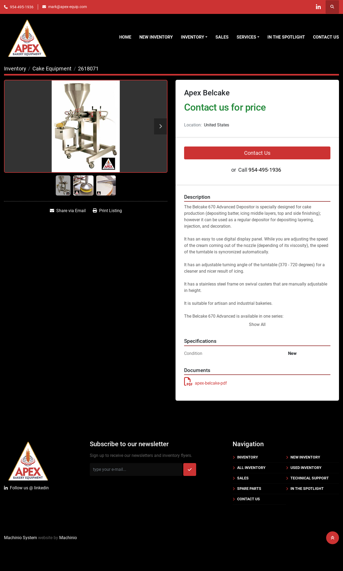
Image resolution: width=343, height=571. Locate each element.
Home (125, 37)
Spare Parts (249, 488)
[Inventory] (15, 68)
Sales (222, 37)
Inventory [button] (192, 37)
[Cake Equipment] (52, 68)
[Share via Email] (67, 211)
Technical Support (309, 478)
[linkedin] (318, 7)
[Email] (136, 469)
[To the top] (332, 537)
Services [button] (246, 37)
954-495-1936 (21, 7)
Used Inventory (306, 467)
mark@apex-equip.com (67, 7)
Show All (257, 324)
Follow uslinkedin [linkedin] (26, 488)
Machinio (68, 537)
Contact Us (326, 37)
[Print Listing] (107, 211)
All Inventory (251, 467)
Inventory (247, 457)
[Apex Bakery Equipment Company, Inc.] (28, 460)
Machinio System (20, 537)
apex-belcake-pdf (205, 383)
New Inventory (156, 37)
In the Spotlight (286, 37)
